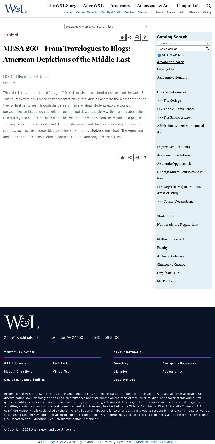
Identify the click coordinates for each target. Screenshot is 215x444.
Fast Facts (61, 363)
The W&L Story (62, 5)
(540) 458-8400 (105, 337)
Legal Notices (124, 379)
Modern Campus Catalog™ (156, 442)
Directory (121, 363)
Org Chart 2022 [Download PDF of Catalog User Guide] (168, 273)
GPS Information (16, 363)
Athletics (193, 12)
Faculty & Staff (110, 12)
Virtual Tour (62, 371)
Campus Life (188, 5)
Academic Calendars (172, 77)
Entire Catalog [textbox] (167, 43)
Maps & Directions (18, 371)
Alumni (68, 12)
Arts (181, 12)
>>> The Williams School (175, 109)
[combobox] (106, 26)
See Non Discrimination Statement (73, 419)
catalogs (49, 442)
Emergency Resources (179, 363)
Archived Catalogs (170, 256)
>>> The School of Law (173, 117)
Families (129, 12)
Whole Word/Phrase (173, 55)
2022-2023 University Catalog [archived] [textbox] (90, 26)
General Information (172, 92)
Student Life (166, 216)
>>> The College (169, 101)
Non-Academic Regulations (177, 225)
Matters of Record (170, 239)
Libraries (121, 371)
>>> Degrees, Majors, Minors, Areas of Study (179, 190)
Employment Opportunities (24, 379)
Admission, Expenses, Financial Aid (180, 129)
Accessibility (172, 371)
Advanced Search (170, 62)
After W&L (93, 5)
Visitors (142, 12)
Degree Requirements (173, 147)
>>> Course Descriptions (175, 201)
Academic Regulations (173, 155)
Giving (207, 12)
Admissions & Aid (153, 5)
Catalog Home (167, 69)
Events (171, 12)
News (159, 12)
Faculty (162, 248)
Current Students (86, 12)
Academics (120, 5)
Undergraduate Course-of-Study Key (180, 175)
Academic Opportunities (175, 164)
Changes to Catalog (171, 264)
